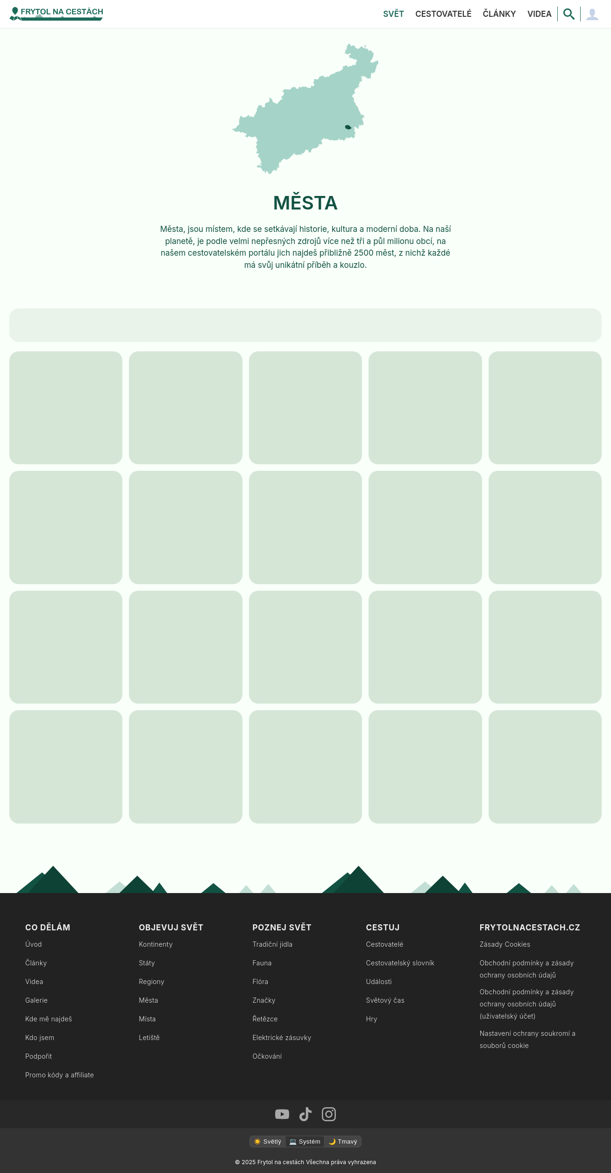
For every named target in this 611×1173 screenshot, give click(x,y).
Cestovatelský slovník (400, 963)
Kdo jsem (40, 1037)
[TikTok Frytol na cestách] (305, 1114)
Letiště (149, 1037)
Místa (147, 1019)
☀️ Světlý (267, 1141)
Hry (371, 1019)
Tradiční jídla (272, 944)
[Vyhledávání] (569, 14)
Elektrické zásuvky (281, 1037)
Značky (264, 1000)
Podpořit (38, 1056)
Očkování (267, 1056)
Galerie (36, 1000)
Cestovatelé (443, 14)
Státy (147, 963)
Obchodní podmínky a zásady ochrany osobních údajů (527, 969)
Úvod (33, 944)
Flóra (260, 981)
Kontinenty (156, 944)
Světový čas (385, 1000)
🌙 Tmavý (342, 1141)
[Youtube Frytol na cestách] (282, 1114)
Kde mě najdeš (48, 1019)
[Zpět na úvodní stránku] (56, 14)
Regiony (151, 981)
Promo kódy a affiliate (59, 1075)
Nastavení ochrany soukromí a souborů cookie (528, 1039)
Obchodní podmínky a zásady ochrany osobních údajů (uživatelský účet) (527, 1004)
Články (499, 14)
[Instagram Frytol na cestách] (329, 1114)
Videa (539, 14)
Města (148, 1000)
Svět (393, 14)
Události (379, 981)
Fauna (261, 963)
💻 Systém (304, 1141)
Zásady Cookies (505, 944)
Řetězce (264, 1019)
